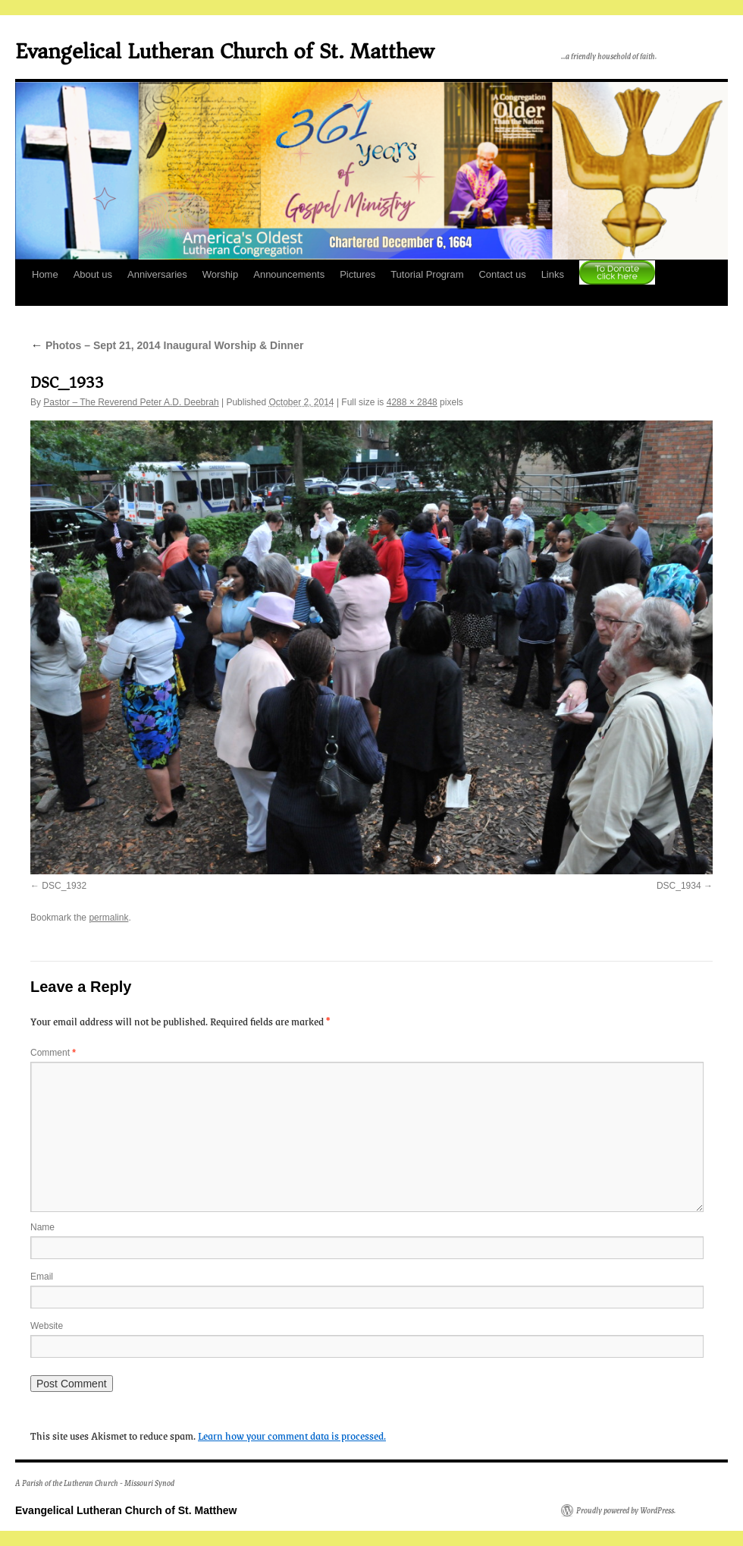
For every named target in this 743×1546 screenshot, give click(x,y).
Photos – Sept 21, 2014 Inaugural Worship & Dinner (166, 345)
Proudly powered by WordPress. (626, 1510)
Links (552, 274)
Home (45, 274)
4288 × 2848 (412, 402)
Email (41, 1276)
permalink (108, 917)
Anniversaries (157, 274)
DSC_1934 (679, 885)
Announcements (288, 274)
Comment (53, 1052)
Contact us (501, 274)
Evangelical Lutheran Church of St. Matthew (224, 51)
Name (42, 1227)
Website (46, 1326)
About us (93, 274)
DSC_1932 (64, 885)
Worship (220, 274)
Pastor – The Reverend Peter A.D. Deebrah (130, 402)
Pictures (357, 274)
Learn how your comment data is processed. (292, 1435)
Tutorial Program (426, 274)
